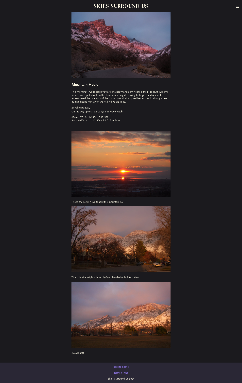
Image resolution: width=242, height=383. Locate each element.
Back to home (121, 366)
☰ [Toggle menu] (237, 6)
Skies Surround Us (121, 6)
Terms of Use (121, 372)
